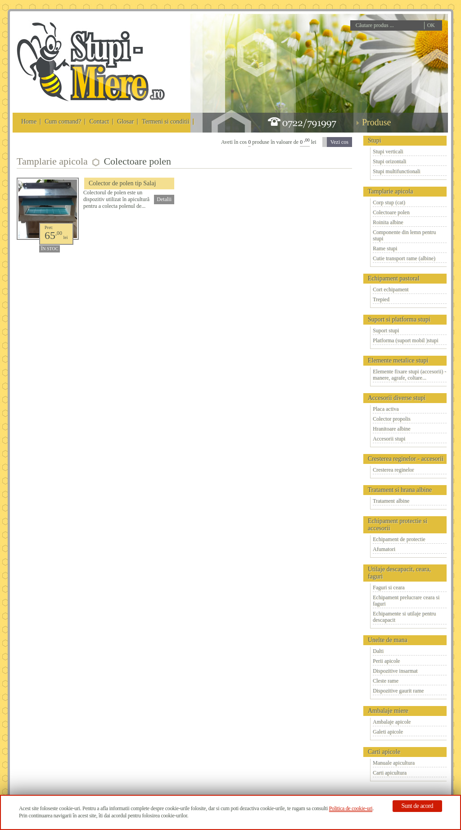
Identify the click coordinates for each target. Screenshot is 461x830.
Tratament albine (391, 501)
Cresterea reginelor (393, 470)
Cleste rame (385, 681)
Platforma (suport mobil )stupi (405, 340)
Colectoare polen (391, 212)
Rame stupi (385, 248)
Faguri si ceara (389, 587)
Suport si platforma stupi (399, 319)
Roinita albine (388, 222)
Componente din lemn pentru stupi (404, 235)
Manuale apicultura (394, 763)
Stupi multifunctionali (396, 171)
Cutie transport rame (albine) (404, 258)
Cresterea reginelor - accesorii (405, 458)
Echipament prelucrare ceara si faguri (406, 600)
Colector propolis (392, 419)
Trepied (381, 299)
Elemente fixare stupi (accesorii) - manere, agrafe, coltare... (409, 374)
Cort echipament (391, 289)
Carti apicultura (390, 773)
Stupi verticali (388, 151)
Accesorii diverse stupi (396, 397)
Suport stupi (386, 330)
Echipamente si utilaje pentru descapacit (404, 616)
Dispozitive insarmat (395, 671)
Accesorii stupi (389, 439)
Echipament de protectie (399, 539)
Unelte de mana (387, 640)
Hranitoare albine (392, 429)
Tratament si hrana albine (400, 489)
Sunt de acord (417, 805)
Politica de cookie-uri (351, 808)
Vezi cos (339, 142)
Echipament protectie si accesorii (397, 525)
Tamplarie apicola (390, 191)
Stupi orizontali (389, 161)
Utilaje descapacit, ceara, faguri (399, 573)
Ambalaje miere (388, 710)
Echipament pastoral (394, 278)
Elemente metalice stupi (398, 360)
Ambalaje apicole (392, 722)
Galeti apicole (388, 732)
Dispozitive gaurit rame (398, 691)
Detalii (164, 199)
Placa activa (386, 409)
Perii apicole (386, 661)
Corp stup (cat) (389, 202)
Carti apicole (384, 751)
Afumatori (384, 549)
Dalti (378, 651)
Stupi (374, 140)
